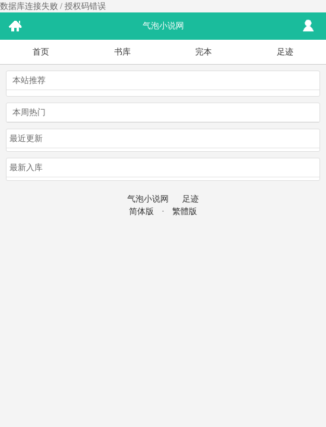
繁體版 (184, 211)
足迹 (285, 51)
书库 (122, 51)
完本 (203, 51)
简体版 (141, 211)
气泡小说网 (148, 199)
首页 (41, 51)
